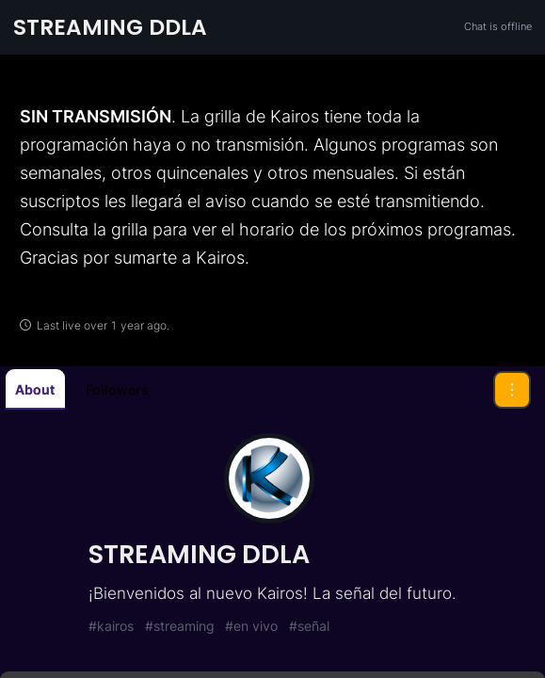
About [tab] (35, 389)
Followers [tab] (117, 389)
